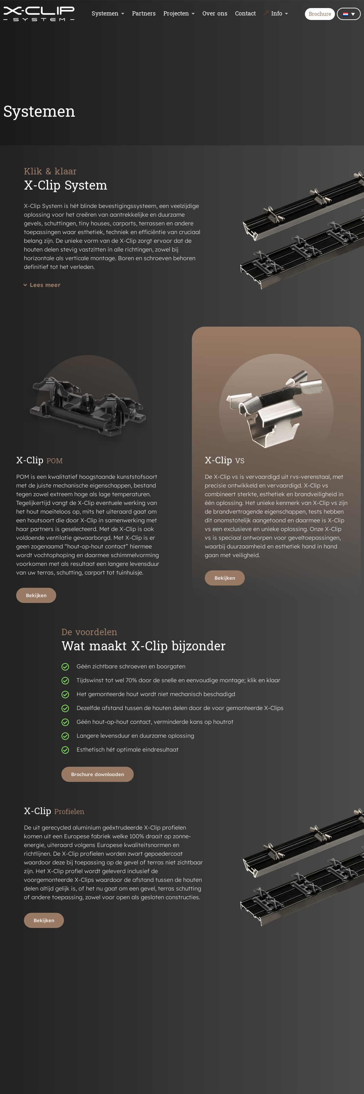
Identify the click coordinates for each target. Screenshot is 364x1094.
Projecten (176, 14)
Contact (245, 14)
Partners (144, 14)
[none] (349, 14)
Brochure (320, 14)
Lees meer (45, 285)
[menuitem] (349, 14)
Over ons (215, 14)
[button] (113, 288)
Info (276, 14)
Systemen (105, 14)
